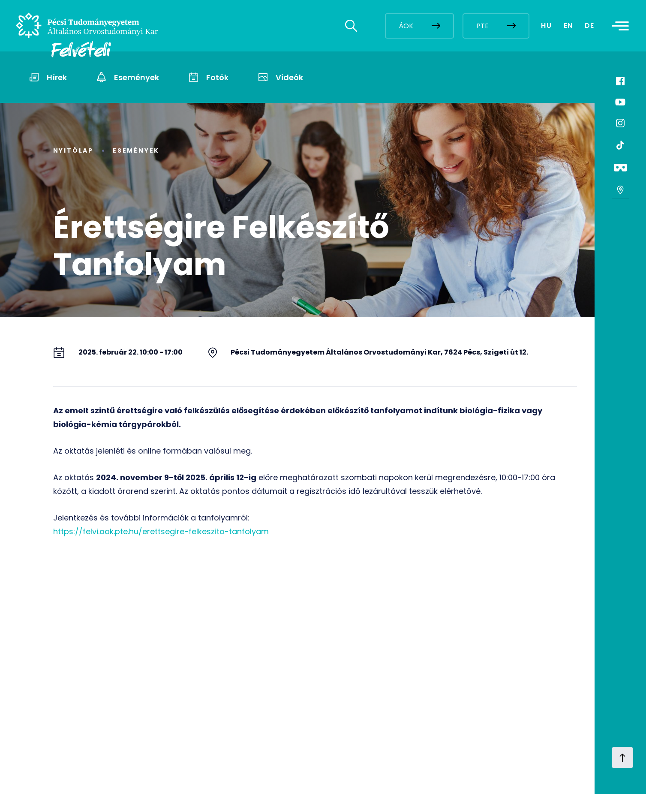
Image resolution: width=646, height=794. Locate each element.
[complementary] (553, 730)
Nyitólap (73, 150)
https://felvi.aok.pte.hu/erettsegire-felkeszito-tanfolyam (161, 531)
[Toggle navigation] (622, 25)
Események (136, 150)
